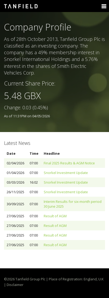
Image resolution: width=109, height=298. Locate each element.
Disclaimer (15, 284)
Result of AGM (55, 216)
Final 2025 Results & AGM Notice (69, 163)
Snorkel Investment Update (66, 172)
